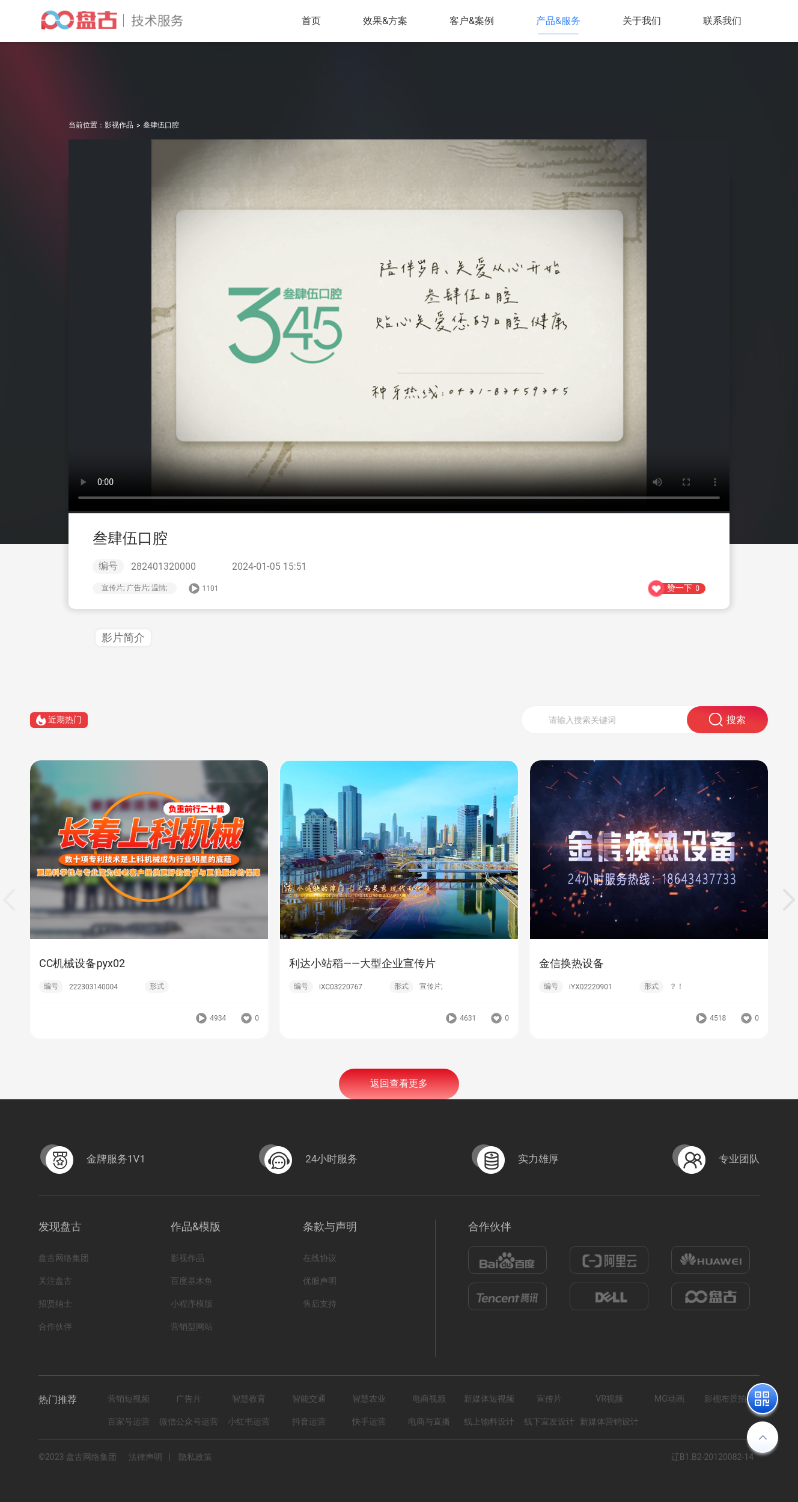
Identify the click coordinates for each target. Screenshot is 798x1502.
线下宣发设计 (549, 1421)
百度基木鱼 (192, 1281)
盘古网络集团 (63, 1258)
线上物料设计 (489, 1421)
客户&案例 (471, 20)
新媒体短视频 (489, 1398)
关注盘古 (55, 1281)
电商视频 (429, 1398)
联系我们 (722, 20)
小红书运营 (249, 1421)
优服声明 (320, 1281)
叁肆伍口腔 (161, 125)
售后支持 (320, 1303)
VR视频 (609, 1398)
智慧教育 (249, 1398)
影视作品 (119, 125)
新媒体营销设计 (609, 1421)
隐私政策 (195, 1457)
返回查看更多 (399, 1085)
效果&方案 (385, 20)
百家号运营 (129, 1421)
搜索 (727, 721)
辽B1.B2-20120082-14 (712, 1457)
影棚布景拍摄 (729, 1398)
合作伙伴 (55, 1326)
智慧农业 (369, 1398)
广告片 (188, 1398)
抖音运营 (309, 1421)
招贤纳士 (55, 1303)
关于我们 (642, 20)
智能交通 (309, 1398)
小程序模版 (192, 1303)
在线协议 (320, 1258)
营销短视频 (129, 1398)
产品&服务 (558, 20)
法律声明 (145, 1457)
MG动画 (669, 1398)
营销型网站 (192, 1326)
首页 (311, 20)
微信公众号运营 (188, 1421)
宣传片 (549, 1398)
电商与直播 (429, 1421)
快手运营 (369, 1421)
